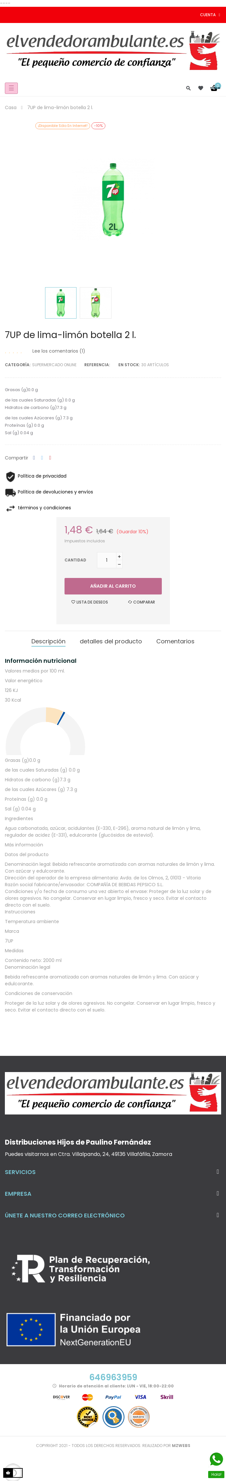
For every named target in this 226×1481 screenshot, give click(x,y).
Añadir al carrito (113, 586)
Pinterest (50, 458)
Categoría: (17, 364)
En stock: (129, 364)
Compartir (34, 458)
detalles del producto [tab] (111, 641)
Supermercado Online (54, 364)
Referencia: (97, 364)
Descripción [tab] (48, 641)
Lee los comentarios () (58, 351)
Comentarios (175, 641)
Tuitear (42, 458)
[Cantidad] (106, 560)
